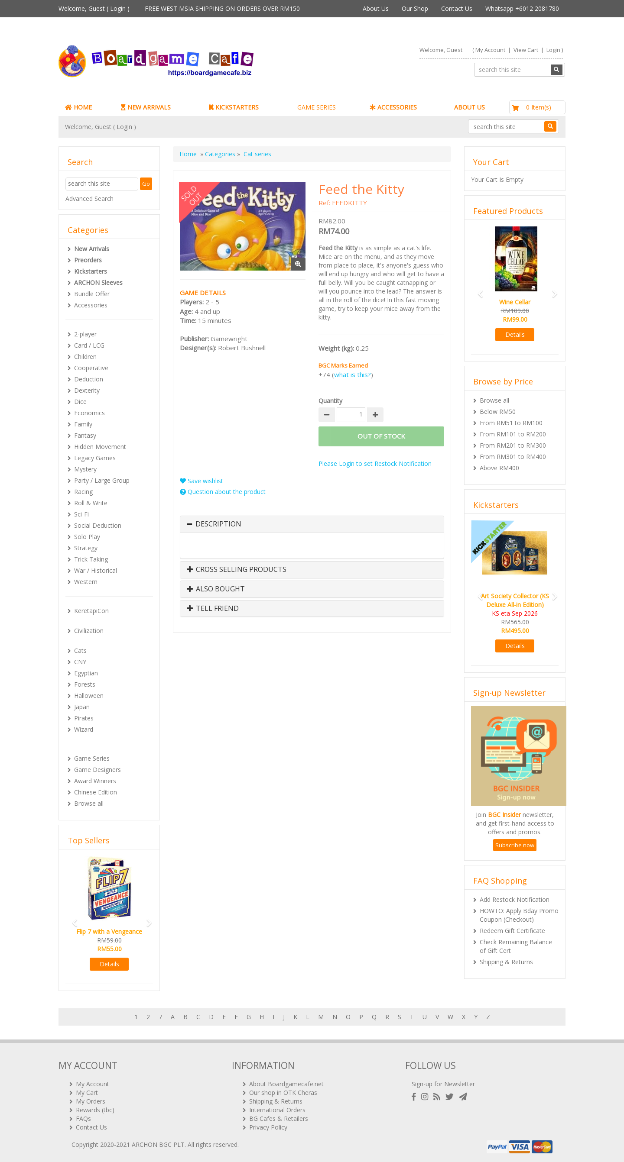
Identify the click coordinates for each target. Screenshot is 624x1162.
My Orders (90, 1101)
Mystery (85, 469)
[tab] (312, 524)
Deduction (88, 379)
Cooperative (91, 368)
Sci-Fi (81, 514)
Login (118, 8)
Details (109, 964)
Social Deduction (97, 525)
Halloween (89, 695)
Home (188, 154)
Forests (84, 684)
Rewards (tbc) (95, 1110)
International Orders (277, 1110)
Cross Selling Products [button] (236, 570)
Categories (220, 154)
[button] (71, 919)
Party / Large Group (102, 480)
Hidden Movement (100, 446)
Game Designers (97, 769)
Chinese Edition (95, 792)
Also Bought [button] (216, 589)
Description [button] (218, 524)
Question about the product (223, 491)
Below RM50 (498, 411)
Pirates (84, 718)
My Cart (87, 1092)
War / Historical (95, 570)
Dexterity (87, 390)
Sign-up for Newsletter (443, 1084)
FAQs (83, 1118)
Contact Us (456, 8)
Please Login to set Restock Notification (375, 463)
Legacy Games (95, 458)
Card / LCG (89, 345)
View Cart (526, 50)
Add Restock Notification (514, 899)
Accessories (90, 305)
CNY (80, 662)
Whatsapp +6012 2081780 (522, 8)
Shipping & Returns (506, 962)
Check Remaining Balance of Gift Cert (516, 946)
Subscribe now (514, 845)
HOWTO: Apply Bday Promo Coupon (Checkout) (519, 915)
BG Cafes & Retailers (278, 1118)
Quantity (330, 401)
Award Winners (95, 781)
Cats (80, 650)
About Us (376, 8)
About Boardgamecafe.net (286, 1084)
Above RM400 (499, 468)
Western (86, 582)
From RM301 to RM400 (513, 456)
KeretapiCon (91, 611)
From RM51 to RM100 (511, 423)
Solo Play (87, 537)
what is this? (352, 374)
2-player (85, 334)
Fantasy (85, 435)
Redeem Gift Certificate (512, 930)
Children (85, 356)
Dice (80, 401)
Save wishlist (201, 481)
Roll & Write (90, 503)
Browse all (89, 803)
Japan (82, 707)
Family (83, 424)
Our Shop (415, 8)
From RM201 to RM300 (513, 445)
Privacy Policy (268, 1127)
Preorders (88, 260)
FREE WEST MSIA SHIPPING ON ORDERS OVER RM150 (222, 8)
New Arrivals (91, 249)
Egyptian (86, 673)
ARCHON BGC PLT (158, 1144)
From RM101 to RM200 (513, 434)
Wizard (83, 729)
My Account (490, 50)
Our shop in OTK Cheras (283, 1092)
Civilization (89, 630)
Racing (83, 491)
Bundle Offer (92, 294)
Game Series (92, 758)
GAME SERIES (316, 107)
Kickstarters (90, 271)
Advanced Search (89, 198)
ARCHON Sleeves (98, 282)
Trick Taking (91, 559)
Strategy (86, 548)
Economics (89, 413)
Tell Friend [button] (213, 609)
